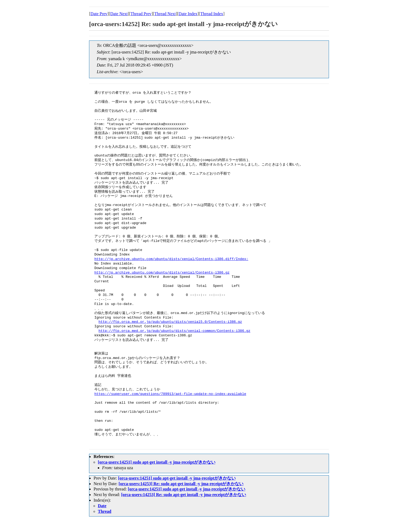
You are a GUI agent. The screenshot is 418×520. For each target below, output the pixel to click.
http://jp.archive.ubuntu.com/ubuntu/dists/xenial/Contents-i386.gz (162, 272)
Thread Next (165, 13)
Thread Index (211, 13)
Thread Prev (140, 13)
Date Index (188, 13)
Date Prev (98, 13)
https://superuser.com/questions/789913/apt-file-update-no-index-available (170, 394)
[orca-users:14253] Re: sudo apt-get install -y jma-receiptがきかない (181, 483)
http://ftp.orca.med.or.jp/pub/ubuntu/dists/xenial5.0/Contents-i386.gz (170, 322)
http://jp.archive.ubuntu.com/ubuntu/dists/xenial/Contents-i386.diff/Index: (171, 259)
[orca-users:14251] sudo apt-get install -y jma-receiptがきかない (156, 462)
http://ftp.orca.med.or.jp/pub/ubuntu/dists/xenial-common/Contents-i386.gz (174, 331)
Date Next (119, 13)
